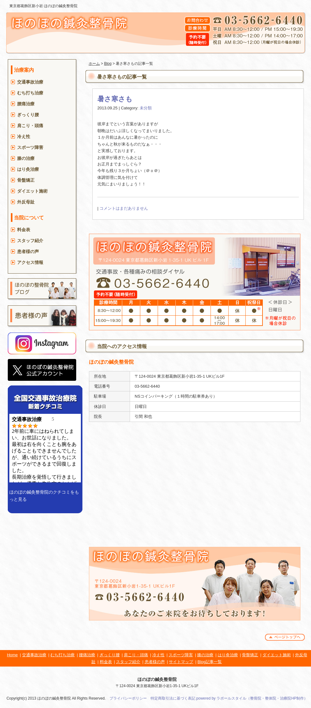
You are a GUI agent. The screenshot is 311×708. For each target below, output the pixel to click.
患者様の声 (28, 251)
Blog (108, 63)
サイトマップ (181, 661)
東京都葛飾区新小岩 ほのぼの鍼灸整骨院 (43, 6)
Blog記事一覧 (209, 661)
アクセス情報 (30, 262)
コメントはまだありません (124, 208)
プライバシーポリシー (128, 698)
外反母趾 (26, 201)
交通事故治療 (30, 81)
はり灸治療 (28, 169)
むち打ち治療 (30, 92)
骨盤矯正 (26, 180)
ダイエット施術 (32, 191)
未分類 (146, 108)
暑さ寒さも (114, 99)
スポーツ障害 (30, 147)
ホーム (94, 63)
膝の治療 (26, 158)
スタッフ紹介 (30, 240)
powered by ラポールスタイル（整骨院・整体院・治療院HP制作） (252, 698)
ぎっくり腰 (28, 114)
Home (12, 655)
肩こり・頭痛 (30, 125)
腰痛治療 (26, 103)
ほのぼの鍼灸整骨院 (157, 679)
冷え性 (23, 136)
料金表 (23, 229)
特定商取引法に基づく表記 (173, 698)
